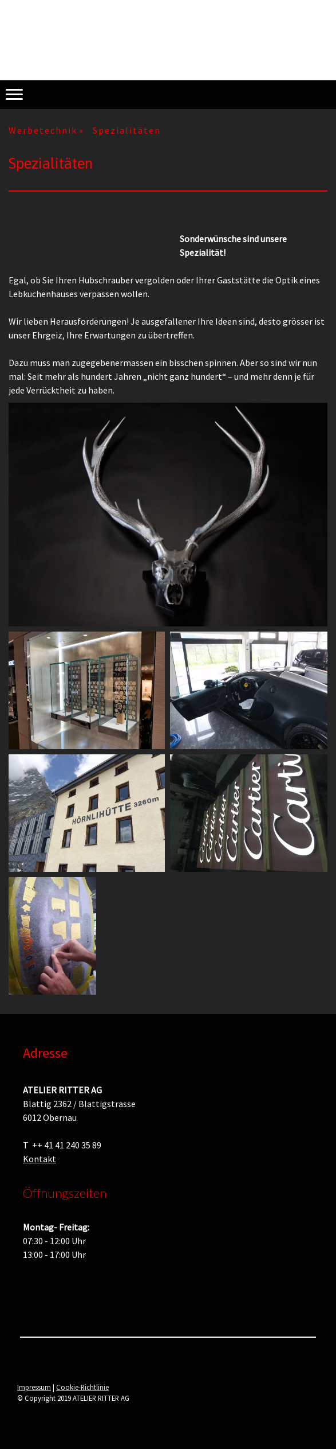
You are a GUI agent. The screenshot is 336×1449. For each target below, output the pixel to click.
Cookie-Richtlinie (82, 1387)
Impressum (34, 1387)
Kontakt (39, 1158)
